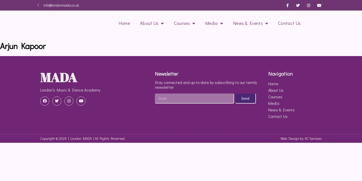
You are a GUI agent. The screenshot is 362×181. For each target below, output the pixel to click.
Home (124, 23)
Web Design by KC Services (301, 138)
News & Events (250, 23)
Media (214, 23)
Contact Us (289, 23)
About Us (152, 23)
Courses (184, 23)
